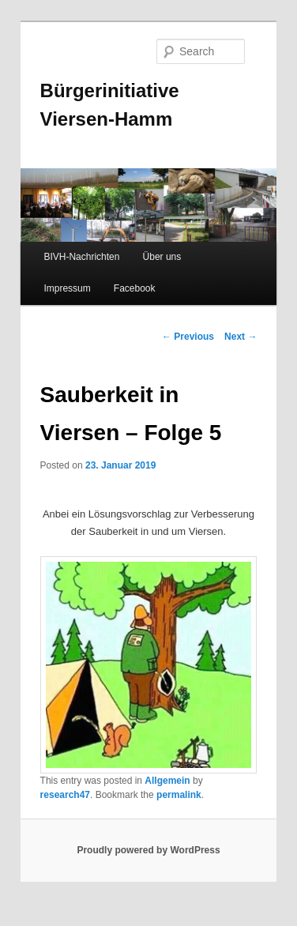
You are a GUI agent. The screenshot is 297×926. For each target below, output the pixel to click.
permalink (178, 794)
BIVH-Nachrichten (81, 256)
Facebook (135, 288)
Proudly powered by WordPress (148, 850)
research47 (65, 794)
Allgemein (167, 780)
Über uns (162, 256)
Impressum (66, 288)
